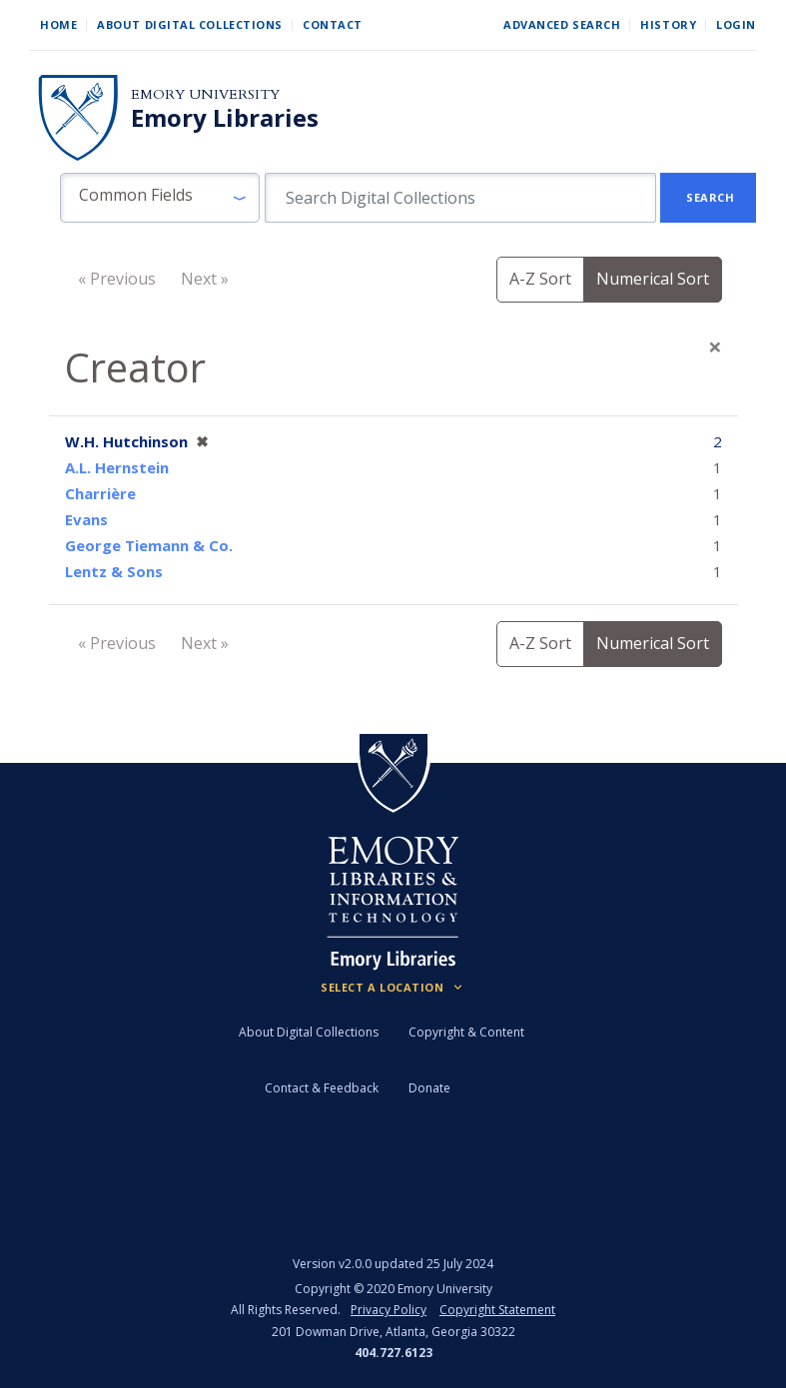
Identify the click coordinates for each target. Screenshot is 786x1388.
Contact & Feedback (322, 1087)
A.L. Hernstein (117, 467)
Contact (333, 24)
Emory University (205, 94)
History (668, 24)
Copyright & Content (466, 1032)
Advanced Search (561, 24)
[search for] (460, 198)
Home (58, 24)
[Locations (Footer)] (393, 988)
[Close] (715, 346)
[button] (160, 198)
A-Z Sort (540, 279)
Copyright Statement (497, 1309)
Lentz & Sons (114, 571)
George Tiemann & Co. (149, 545)
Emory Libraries (225, 118)
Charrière (100, 493)
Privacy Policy (388, 1309)
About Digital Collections (190, 24)
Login (736, 24)
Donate (429, 1087)
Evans (86, 519)
